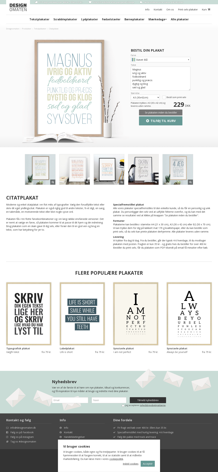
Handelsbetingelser (74, 437)
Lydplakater (89, 19)
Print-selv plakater (188, 9)
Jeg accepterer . (144, 405)
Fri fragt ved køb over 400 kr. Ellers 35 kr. (59, 2)
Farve (133, 55)
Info (147, 9)
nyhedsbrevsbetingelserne (153, 405)
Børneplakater (134, 19)
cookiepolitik (116, 459)
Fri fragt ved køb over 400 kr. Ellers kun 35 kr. (142, 427)
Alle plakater (180, 19)
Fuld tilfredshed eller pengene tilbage (111, 2)
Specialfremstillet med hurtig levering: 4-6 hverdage (145, 432)
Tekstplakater (39, 19)
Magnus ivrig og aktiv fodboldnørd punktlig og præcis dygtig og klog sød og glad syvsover (160, 79)
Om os (170, 9)
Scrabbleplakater (65, 19)
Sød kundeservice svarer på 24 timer (161, 2)
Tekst (133, 65)
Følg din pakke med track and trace (136, 437)
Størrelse (135, 93)
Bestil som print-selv (176, 97)
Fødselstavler (111, 19)
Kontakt (158, 9)
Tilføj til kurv (161, 121)
